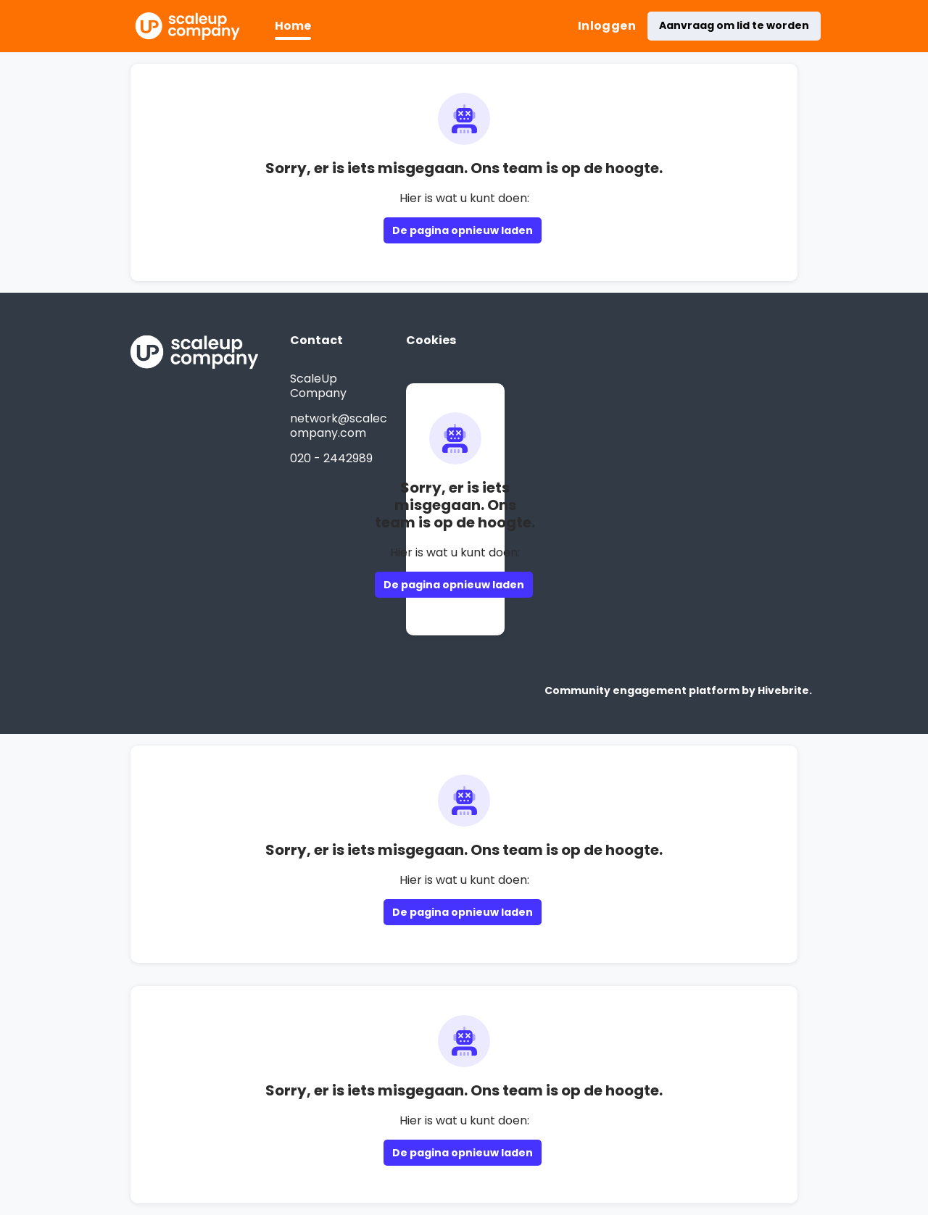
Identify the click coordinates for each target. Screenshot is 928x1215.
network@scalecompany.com (338, 425)
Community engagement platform (642, 690)
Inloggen (607, 25)
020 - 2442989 (331, 458)
